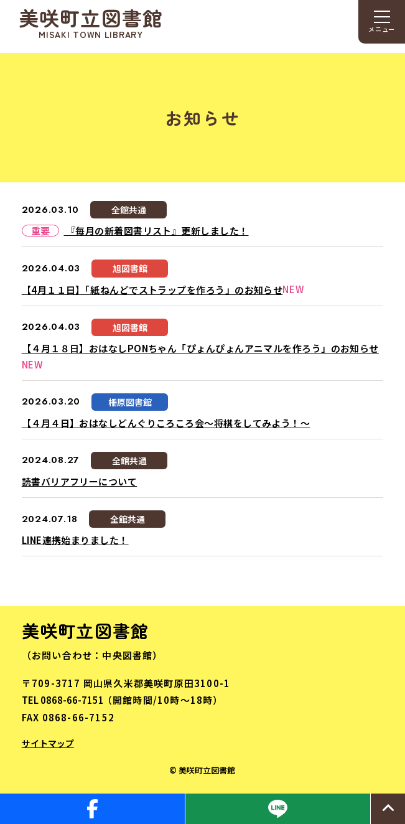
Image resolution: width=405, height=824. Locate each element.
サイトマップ (48, 743)
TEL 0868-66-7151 (63, 699)
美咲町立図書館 (91, 23)
